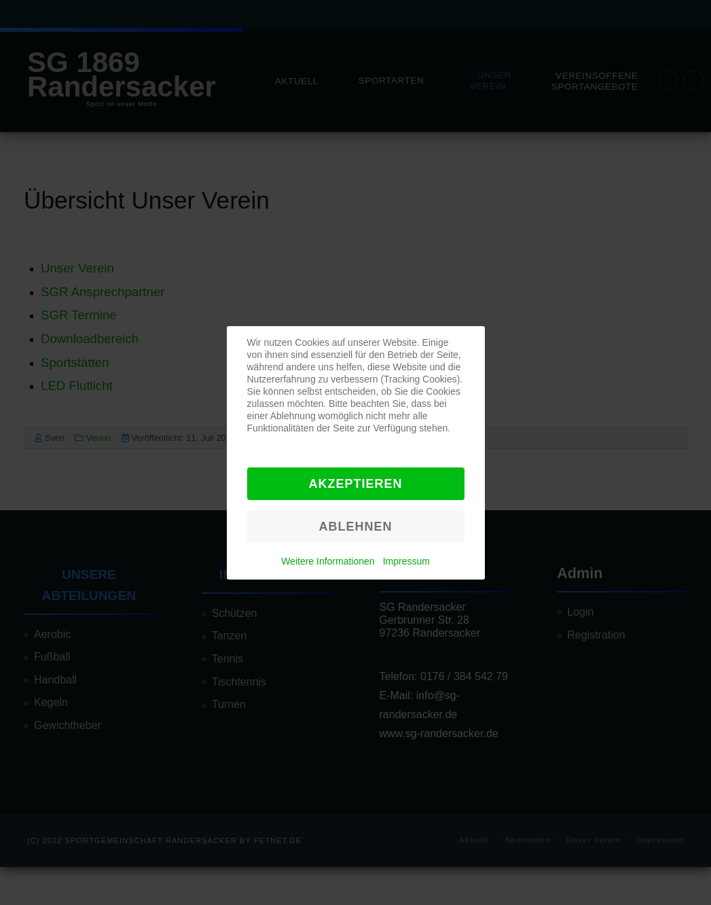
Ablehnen (355, 526)
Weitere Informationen (327, 561)
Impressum (406, 561)
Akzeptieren (355, 484)
